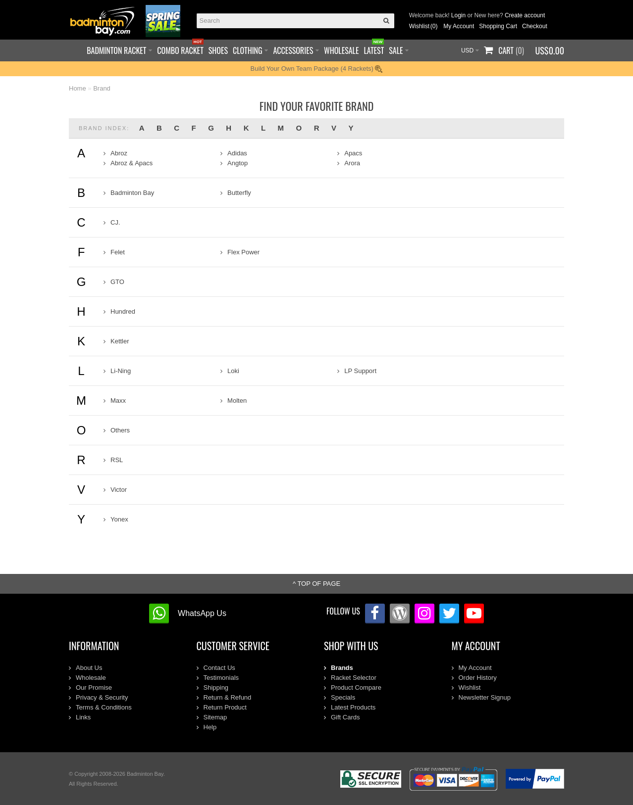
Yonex (119, 519)
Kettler (119, 341)
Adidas (237, 153)
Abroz (118, 153)
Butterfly (239, 192)
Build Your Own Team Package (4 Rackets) (317, 68)
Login (458, 15)
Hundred (122, 311)
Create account (525, 15)
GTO (117, 281)
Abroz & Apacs (131, 163)
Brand (101, 88)
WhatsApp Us (202, 613)
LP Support (360, 371)
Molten (237, 400)
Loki (233, 371)
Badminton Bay (132, 192)
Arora (352, 163)
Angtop (237, 163)
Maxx (118, 400)
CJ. (115, 222)
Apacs (353, 153)
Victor (118, 489)
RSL (116, 460)
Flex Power (243, 252)
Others (120, 430)
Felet (117, 252)
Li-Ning (120, 371)
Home (77, 88)
